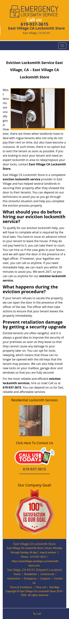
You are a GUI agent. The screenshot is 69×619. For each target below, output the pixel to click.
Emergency (30, 578)
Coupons (45, 578)
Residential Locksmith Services (34, 400)
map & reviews (48, 552)
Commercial (47, 574)
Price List (41, 587)
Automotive (13, 578)
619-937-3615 (34, 24)
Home (17, 574)
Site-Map (54, 587)
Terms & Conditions (21, 587)
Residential (30, 574)
